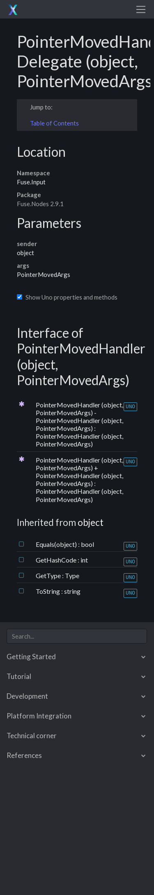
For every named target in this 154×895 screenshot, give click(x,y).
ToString (48, 591)
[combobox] (77, 636)
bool (87, 544)
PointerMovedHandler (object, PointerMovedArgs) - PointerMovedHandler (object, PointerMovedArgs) (79, 416)
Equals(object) (57, 544)
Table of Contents (54, 123)
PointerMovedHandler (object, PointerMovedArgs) (79, 440)
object (25, 252)
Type (72, 575)
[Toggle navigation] (141, 9)
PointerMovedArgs (43, 274)
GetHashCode (57, 560)
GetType (49, 575)
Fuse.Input (31, 182)
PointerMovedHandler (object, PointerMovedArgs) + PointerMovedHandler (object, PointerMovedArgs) (79, 472)
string (72, 591)
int (84, 560)
